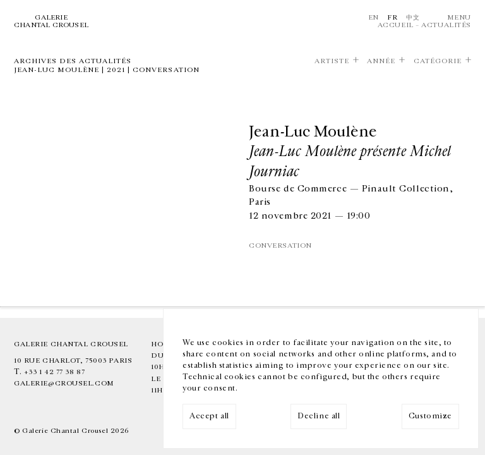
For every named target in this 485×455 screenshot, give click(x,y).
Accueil (396, 25)
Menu (459, 17)
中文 (412, 17)
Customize (430, 416)
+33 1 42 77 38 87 (54, 372)
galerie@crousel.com (64, 383)
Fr (392, 17)
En (373, 17)
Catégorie (438, 61)
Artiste (331, 61)
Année (381, 61)
